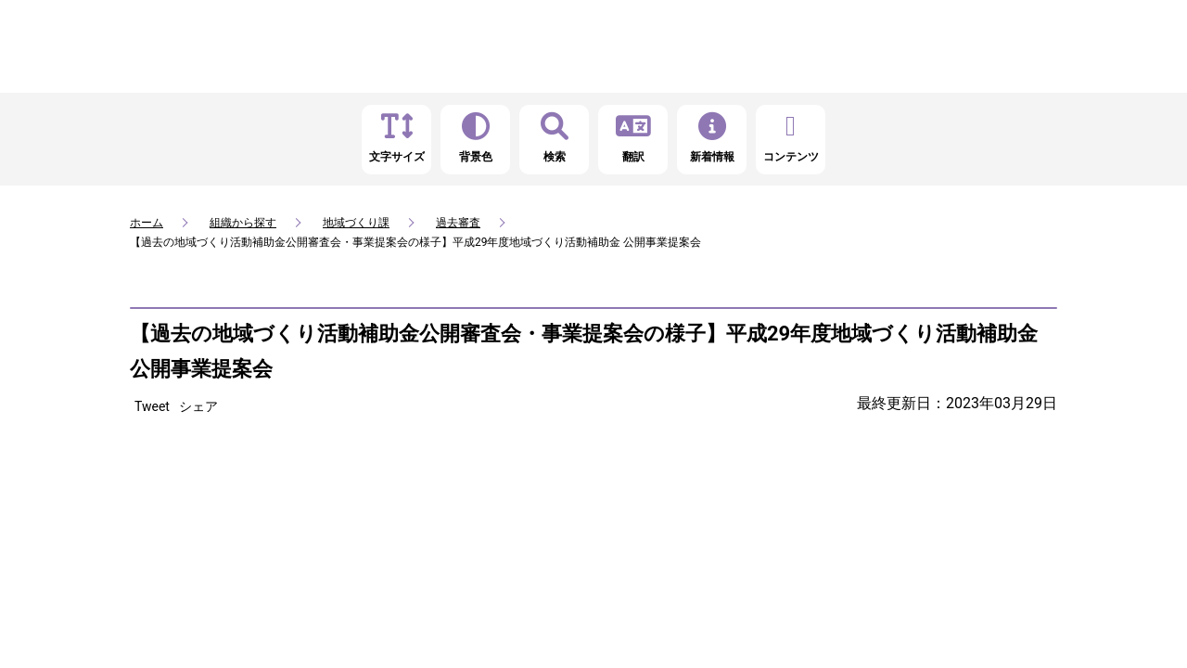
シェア (198, 406)
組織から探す (243, 222)
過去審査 (458, 222)
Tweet (152, 406)
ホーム (146, 222)
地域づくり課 (356, 222)
